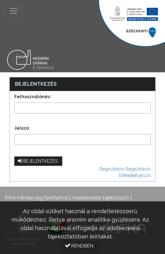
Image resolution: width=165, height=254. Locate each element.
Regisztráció (112, 168)
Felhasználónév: (32, 96)
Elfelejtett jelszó (135, 175)
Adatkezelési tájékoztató (100, 198)
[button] (38, 161)
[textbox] (82, 108)
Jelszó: (22, 128)
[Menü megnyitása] (13, 11)
